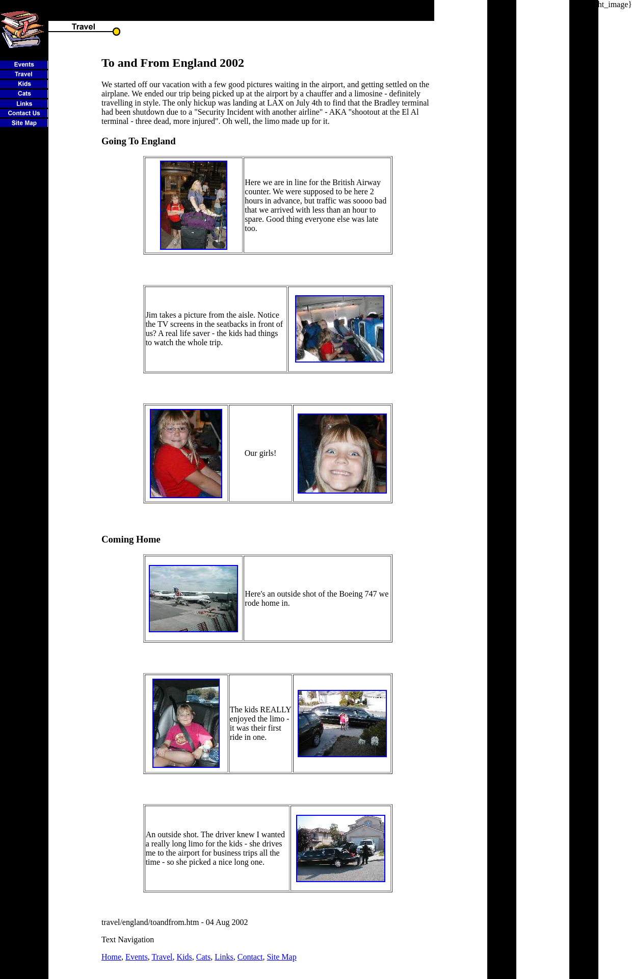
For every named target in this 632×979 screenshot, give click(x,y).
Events (136, 956)
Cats (203, 956)
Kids (184, 956)
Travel (161, 956)
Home (111, 956)
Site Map (281, 956)
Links (224, 956)
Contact (250, 956)
